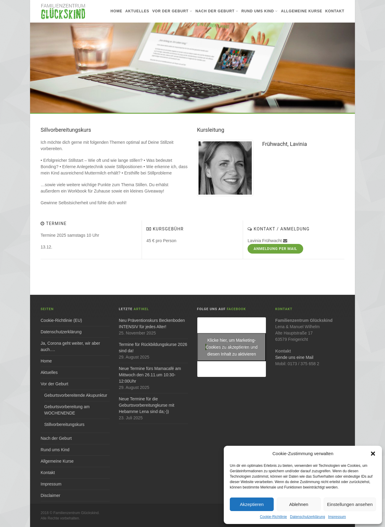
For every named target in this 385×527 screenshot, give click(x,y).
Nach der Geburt (217, 11)
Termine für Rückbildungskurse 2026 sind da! (153, 347)
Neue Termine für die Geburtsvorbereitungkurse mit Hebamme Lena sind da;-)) (146, 405)
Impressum (337, 517)
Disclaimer (50, 495)
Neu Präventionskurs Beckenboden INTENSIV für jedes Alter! (152, 323)
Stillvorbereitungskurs (64, 424)
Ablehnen (298, 504)
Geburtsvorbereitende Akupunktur (75, 395)
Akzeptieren (251, 504)
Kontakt (334, 11)
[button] (373, 454)
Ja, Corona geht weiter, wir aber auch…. (70, 346)
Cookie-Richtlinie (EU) (61, 320)
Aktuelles (137, 11)
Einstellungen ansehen (350, 504)
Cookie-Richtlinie (273, 517)
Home (116, 11)
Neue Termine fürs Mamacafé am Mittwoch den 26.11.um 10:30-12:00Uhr (150, 375)
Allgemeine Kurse (301, 11)
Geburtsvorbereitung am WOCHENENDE (67, 409)
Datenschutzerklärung (307, 517)
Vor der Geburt (172, 11)
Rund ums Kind (260, 11)
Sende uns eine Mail (294, 357)
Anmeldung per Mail (275, 249)
